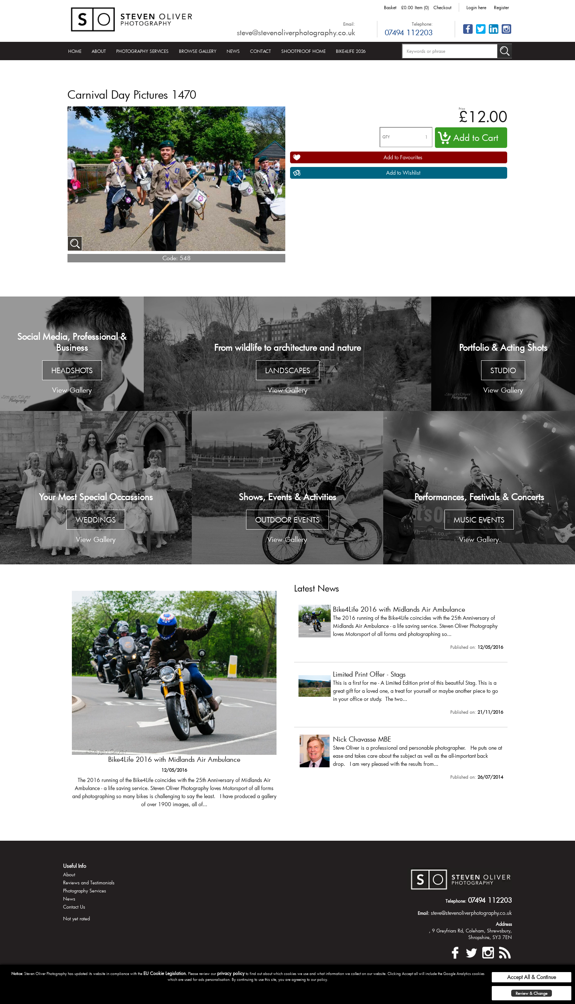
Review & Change (531, 993)
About (99, 51)
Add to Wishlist (403, 172)
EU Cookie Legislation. (165, 973)
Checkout (442, 7)
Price (462, 108)
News (233, 51)
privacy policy (231, 973)
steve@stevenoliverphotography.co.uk (296, 32)
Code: (170, 258)
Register (501, 7)
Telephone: (422, 24)
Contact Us (74, 907)
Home (74, 51)
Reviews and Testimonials (88, 882)
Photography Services (142, 51)
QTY (386, 137)
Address (504, 924)
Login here (476, 7)
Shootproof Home (303, 51)
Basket (390, 7)
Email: (349, 24)
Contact (260, 51)
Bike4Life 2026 (351, 51)
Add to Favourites (403, 157)
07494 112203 (409, 32)
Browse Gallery (197, 51)
